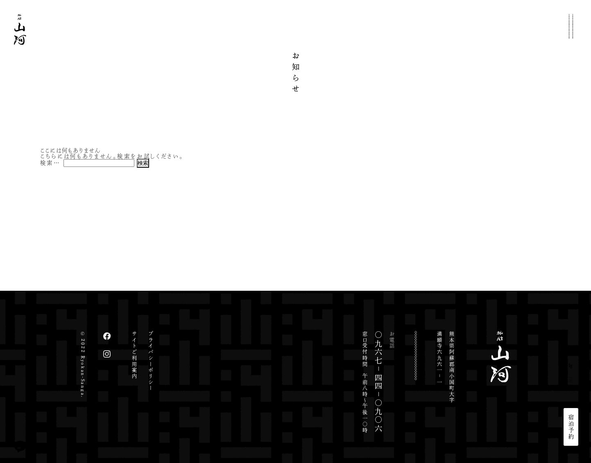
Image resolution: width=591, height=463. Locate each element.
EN (571, 380)
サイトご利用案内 (134, 355)
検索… (50, 162)
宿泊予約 (571, 427)
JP (571, 366)
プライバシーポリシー (150, 361)
